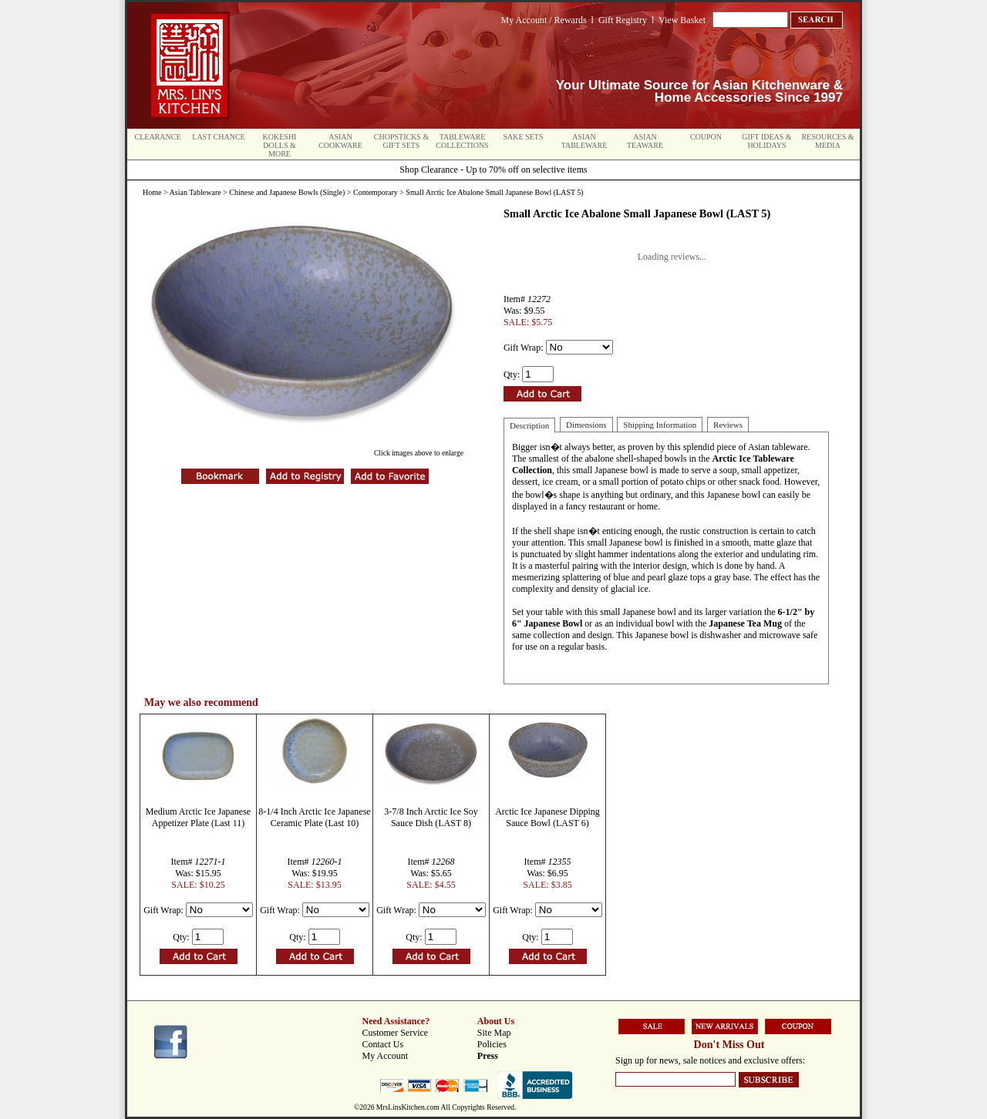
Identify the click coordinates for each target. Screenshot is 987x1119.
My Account (385, 1055)
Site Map (494, 1032)
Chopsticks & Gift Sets (401, 141)
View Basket (682, 20)
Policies (492, 1044)
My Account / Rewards (544, 20)
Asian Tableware (584, 141)
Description (529, 425)
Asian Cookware (340, 141)
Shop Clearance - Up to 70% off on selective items (493, 169)
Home (152, 192)
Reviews (728, 424)
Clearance (158, 137)
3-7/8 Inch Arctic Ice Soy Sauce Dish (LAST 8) (430, 817)
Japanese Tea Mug (745, 623)
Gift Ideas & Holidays (766, 141)
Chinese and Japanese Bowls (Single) (287, 192)
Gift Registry (622, 20)
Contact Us (383, 1044)
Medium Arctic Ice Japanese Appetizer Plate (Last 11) (198, 817)
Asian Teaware (645, 141)
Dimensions (586, 424)
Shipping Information (659, 424)
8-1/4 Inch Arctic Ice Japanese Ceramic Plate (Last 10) (314, 817)
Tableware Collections (462, 141)
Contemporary (375, 192)
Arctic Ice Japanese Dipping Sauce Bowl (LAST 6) (547, 817)
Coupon (706, 137)
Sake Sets (524, 137)
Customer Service (395, 1032)
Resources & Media (827, 141)
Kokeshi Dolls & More (280, 145)
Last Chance (218, 137)
